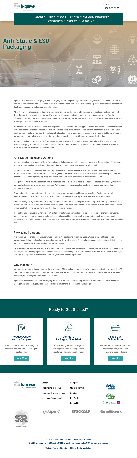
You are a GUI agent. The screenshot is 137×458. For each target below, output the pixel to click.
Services (74, 17)
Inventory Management (52, 398)
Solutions (39, 17)
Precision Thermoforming (53, 393)
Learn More (21, 358)
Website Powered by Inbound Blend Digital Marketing (68, 448)
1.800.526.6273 (110, 8)
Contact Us (87, 21)
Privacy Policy (68, 443)
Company (72, 21)
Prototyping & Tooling (51, 388)
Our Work (88, 17)
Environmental (55, 21)
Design (45, 383)
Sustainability (102, 17)
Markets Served (57, 17)
